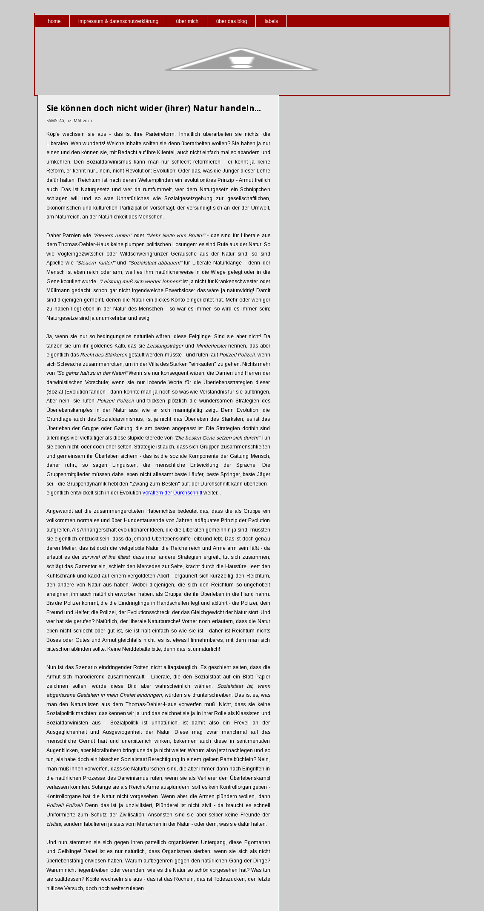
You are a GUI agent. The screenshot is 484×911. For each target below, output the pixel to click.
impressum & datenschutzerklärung (118, 21)
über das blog (231, 21)
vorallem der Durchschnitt (172, 493)
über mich (187, 21)
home (54, 21)
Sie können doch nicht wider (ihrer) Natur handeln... (153, 108)
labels (271, 21)
